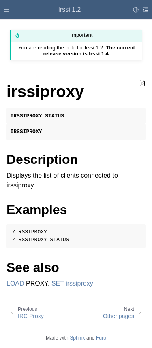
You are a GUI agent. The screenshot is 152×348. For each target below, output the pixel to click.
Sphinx (77, 338)
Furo (101, 338)
